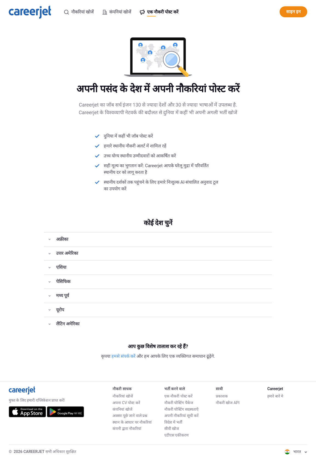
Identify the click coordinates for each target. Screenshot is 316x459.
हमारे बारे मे (275, 396)
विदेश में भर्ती (173, 422)
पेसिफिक (59, 281)
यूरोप (56, 309)
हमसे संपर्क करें (124, 356)
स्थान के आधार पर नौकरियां (132, 422)
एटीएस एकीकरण (176, 435)
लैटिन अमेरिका (63, 323)
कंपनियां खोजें (122, 409)
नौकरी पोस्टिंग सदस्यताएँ (181, 409)
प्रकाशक (222, 396)
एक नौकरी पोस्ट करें (178, 396)
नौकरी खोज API (228, 403)
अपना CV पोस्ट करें (126, 403)
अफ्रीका (58, 239)
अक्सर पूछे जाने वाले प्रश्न (130, 415)
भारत (296, 451)
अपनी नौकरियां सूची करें (181, 415)
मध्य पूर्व (58, 295)
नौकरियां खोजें (123, 396)
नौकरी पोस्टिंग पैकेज (178, 403)
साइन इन (293, 11)
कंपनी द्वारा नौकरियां (127, 428)
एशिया (57, 267)
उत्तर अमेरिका (63, 253)
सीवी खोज (171, 428)
